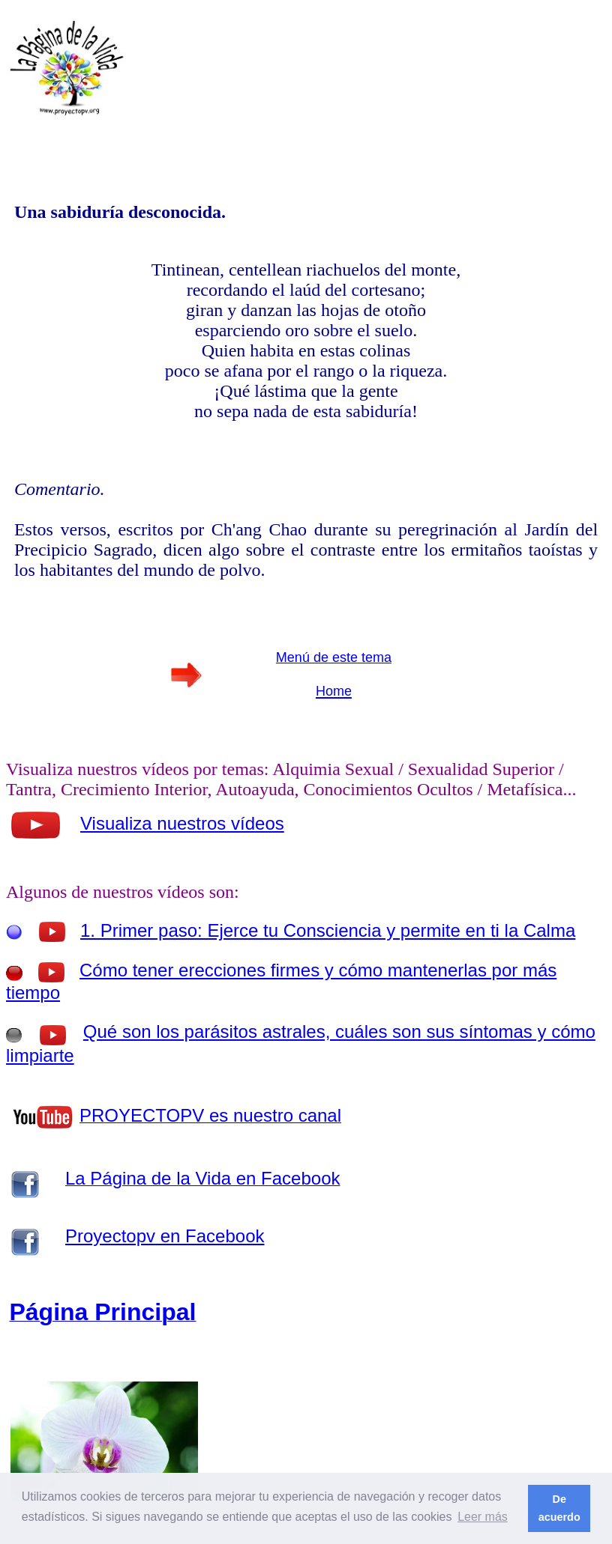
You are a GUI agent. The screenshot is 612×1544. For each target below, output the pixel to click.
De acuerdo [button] (559, 1508)
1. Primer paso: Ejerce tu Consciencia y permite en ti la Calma (327, 930)
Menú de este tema (334, 657)
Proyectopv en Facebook (165, 1236)
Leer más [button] (483, 1516)
